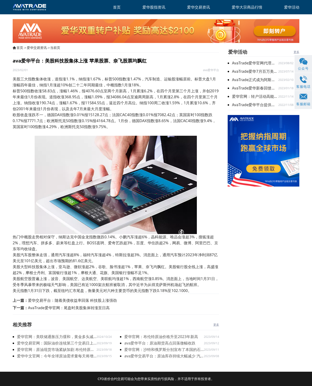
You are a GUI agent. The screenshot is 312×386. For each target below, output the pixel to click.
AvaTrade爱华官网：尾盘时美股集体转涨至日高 (69, 307)
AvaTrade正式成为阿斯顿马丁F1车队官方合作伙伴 (255, 79)
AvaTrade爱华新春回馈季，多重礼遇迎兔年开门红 (255, 88)
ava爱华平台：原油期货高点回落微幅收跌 (159, 343)
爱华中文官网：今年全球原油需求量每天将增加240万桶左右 (55, 356)
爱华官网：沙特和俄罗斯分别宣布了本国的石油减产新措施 (162, 350)
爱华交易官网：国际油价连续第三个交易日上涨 (55, 343)
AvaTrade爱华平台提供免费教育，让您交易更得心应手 (255, 104)
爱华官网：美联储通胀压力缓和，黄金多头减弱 (55, 337)
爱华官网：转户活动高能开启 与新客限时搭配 (255, 96)
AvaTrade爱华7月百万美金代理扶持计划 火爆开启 (255, 71)
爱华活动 (237, 52)
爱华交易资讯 (37, 47)
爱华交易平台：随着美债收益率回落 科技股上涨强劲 (72, 300)
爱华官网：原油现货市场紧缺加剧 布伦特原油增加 (55, 350)
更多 (216, 325)
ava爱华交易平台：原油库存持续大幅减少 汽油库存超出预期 (162, 356)
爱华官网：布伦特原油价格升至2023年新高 (161, 336)
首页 (19, 47)
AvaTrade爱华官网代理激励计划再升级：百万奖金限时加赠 (255, 63)
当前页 (55, 47)
